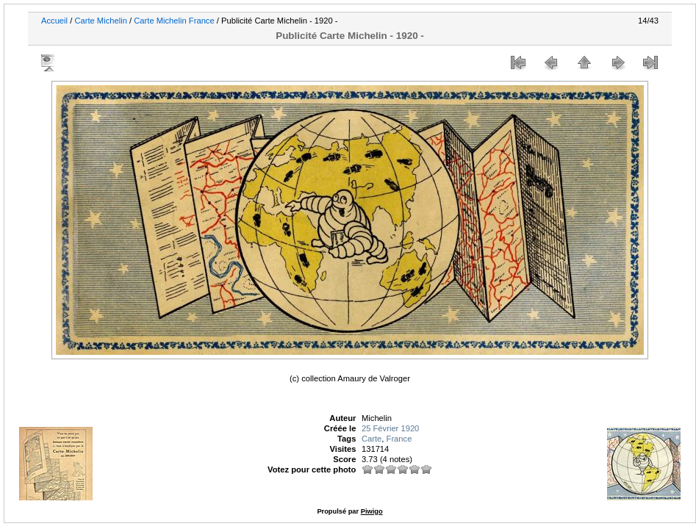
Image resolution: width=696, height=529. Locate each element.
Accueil (54, 20)
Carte (371, 438)
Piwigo (372, 511)
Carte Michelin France (174, 20)
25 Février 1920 (390, 428)
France (399, 438)
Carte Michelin (100, 20)
